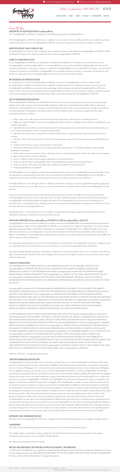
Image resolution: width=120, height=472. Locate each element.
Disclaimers (55, 468)
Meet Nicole (61, 15)
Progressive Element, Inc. (104, 470)
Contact (106, 15)
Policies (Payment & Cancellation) (40, 468)
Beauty (86, 15)
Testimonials (96, 15)
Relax (71, 15)
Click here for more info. (103, 2)
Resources (25, 468)
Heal (78, 15)
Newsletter (17, 468)
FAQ (10, 468)
